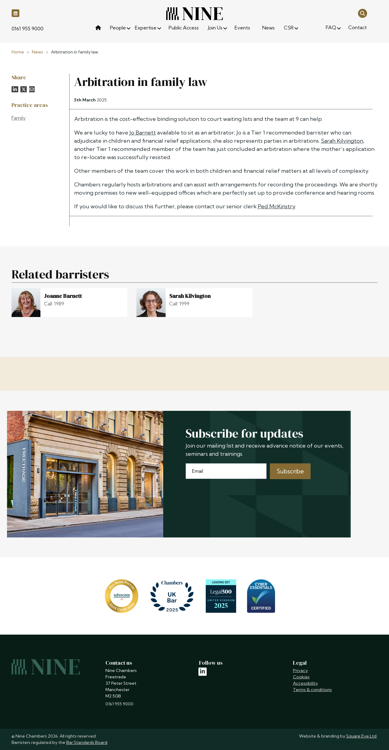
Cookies (301, 677)
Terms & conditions (312, 689)
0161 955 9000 (27, 29)
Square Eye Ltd (361, 736)
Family (19, 118)
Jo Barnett (142, 132)
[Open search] (362, 13)
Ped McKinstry (276, 206)
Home (18, 52)
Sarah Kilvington (342, 140)
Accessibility (305, 683)
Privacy (300, 670)
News (37, 52)
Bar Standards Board (86, 742)
